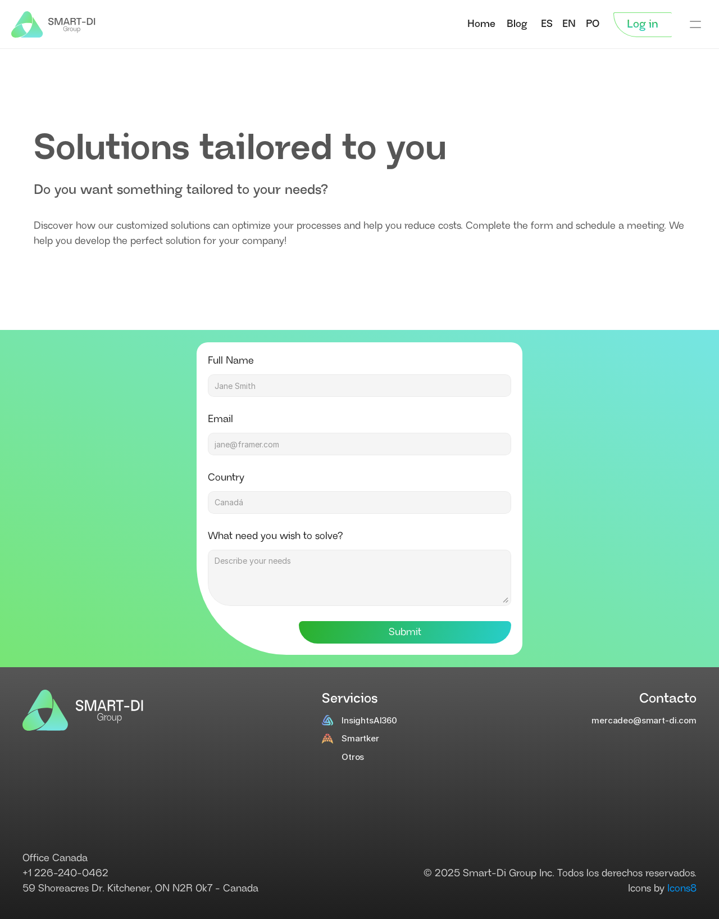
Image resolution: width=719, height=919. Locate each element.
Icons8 (682, 888)
